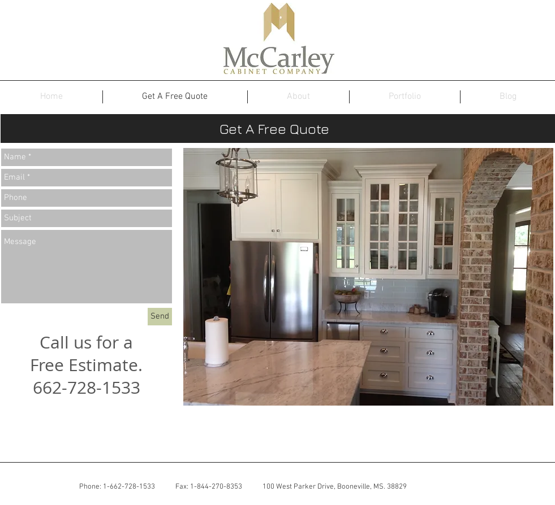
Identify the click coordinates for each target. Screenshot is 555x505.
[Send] (160, 316)
